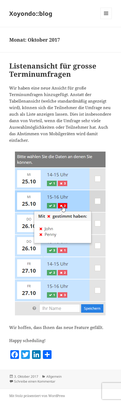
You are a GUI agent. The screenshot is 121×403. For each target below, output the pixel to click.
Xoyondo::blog (30, 13)
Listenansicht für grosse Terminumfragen (52, 70)
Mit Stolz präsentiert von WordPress (37, 395)
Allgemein (54, 376)
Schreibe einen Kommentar (34, 381)
